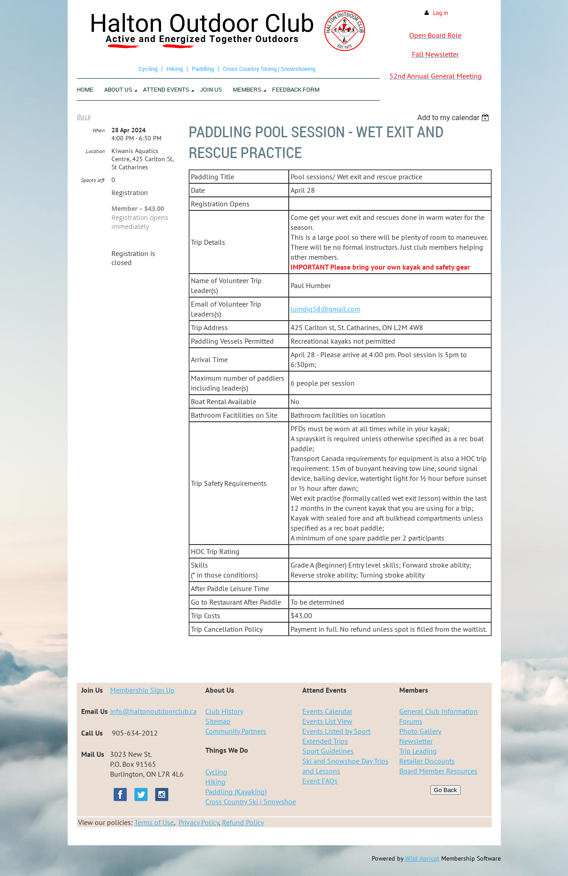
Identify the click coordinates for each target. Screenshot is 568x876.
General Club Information (438, 711)
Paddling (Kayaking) (236, 791)
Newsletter (416, 741)
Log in (440, 13)
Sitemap (218, 721)
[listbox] (454, 117)
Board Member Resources (438, 770)
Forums (410, 721)
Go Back (445, 790)
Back (84, 116)
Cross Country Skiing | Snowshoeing (269, 69)
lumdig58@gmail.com (325, 308)
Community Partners (235, 731)
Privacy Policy (199, 822)
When (98, 130)
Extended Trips (325, 741)
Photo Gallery (420, 731)
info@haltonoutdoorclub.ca (153, 711)
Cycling (148, 69)
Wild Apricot (422, 858)
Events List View (327, 721)
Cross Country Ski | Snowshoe (250, 801)
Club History (224, 711)
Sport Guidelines (328, 750)
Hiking (174, 69)
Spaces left (93, 180)
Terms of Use (154, 822)
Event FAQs (319, 780)
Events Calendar (327, 711)
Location (95, 151)
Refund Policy (243, 822)
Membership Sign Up (142, 689)
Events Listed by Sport (336, 731)
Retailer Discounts (427, 760)
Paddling (203, 69)
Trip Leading (418, 750)
